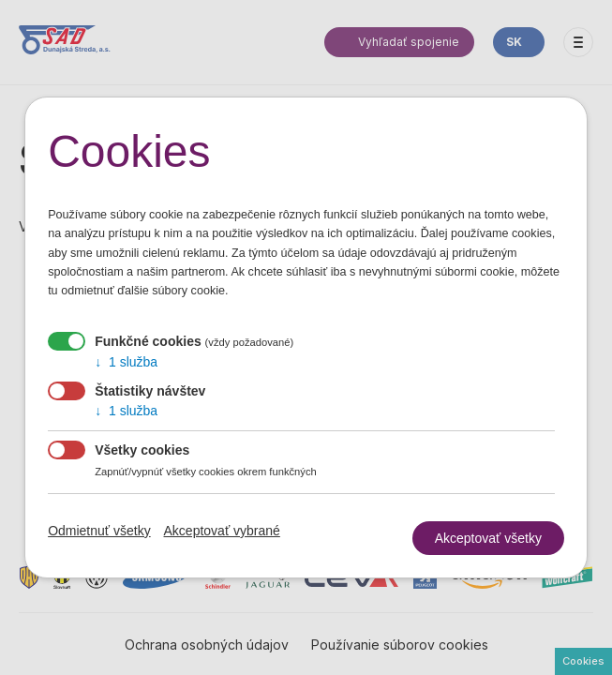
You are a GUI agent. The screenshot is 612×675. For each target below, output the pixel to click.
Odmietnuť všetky (99, 530)
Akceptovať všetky (488, 538)
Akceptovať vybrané (222, 530)
